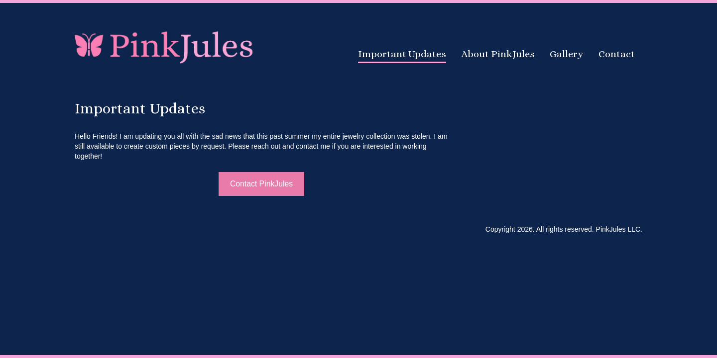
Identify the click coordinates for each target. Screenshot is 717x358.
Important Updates (402, 54)
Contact (616, 54)
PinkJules (164, 46)
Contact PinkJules (261, 183)
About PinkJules (498, 54)
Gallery (567, 54)
